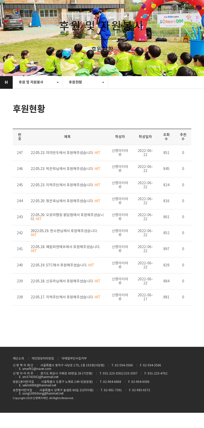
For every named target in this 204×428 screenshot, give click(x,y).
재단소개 (18, 358)
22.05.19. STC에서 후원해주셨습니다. (62, 265)
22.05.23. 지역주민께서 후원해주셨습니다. (66, 185)
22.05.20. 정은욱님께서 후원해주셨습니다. (66, 201)
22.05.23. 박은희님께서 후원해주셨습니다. (66, 169)
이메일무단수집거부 (74, 358)
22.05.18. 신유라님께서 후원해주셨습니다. (66, 281)
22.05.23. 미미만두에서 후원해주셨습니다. (66, 153)
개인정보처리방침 (43, 358)
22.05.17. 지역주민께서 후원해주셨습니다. (66, 297)
